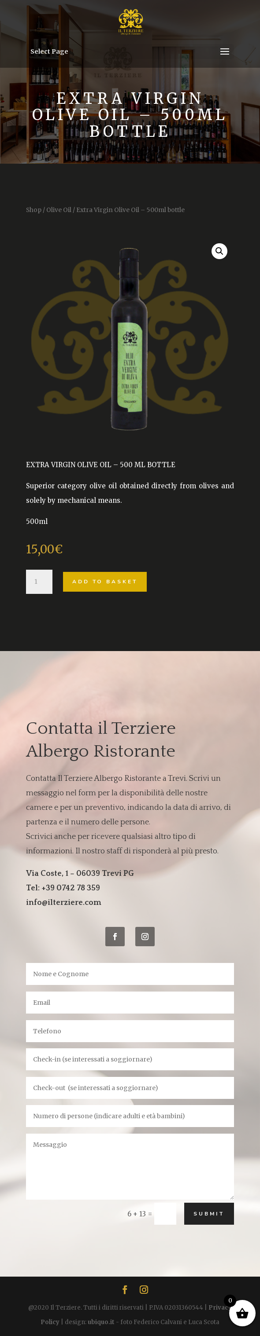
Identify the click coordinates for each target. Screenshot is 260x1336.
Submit (209, 1213)
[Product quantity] (39, 582)
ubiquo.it (101, 1322)
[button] (219, 251)
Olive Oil (58, 210)
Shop (33, 210)
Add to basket (104, 581)
